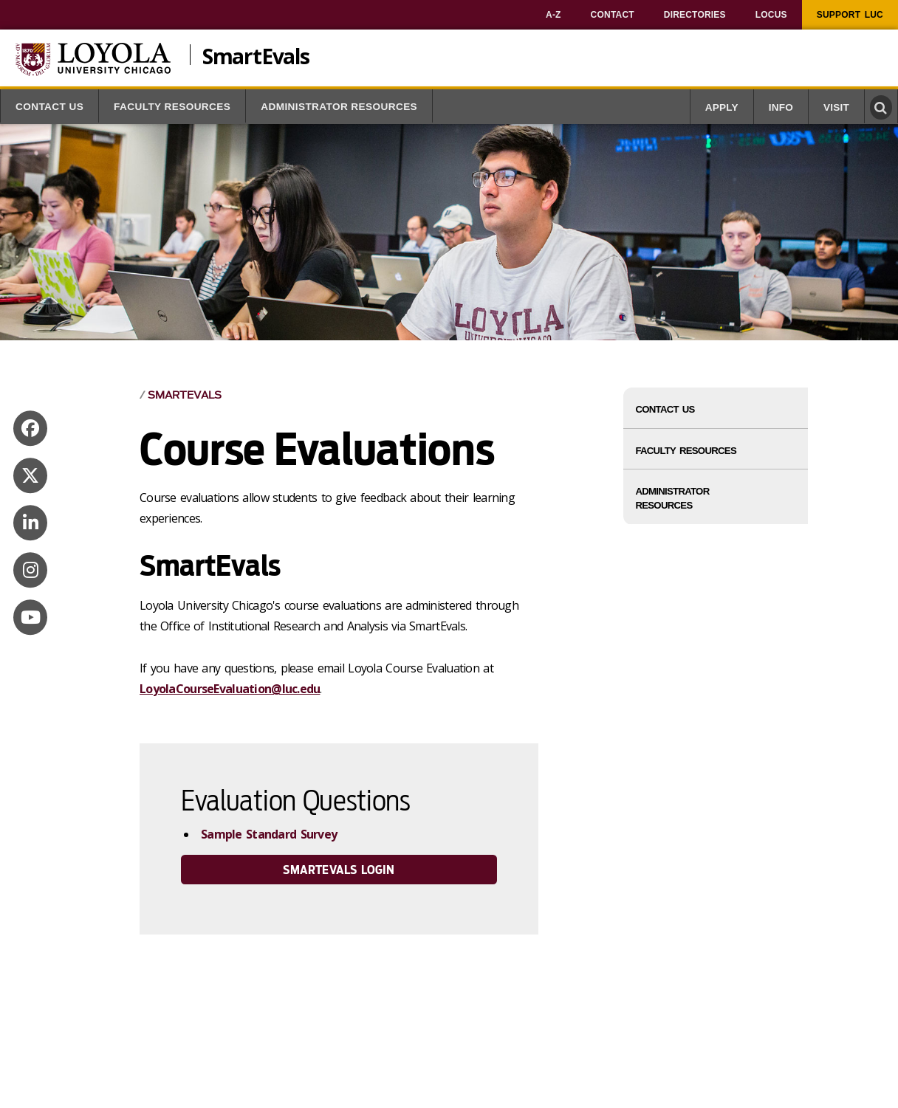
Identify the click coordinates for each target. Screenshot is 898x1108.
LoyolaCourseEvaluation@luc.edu (230, 689)
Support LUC (850, 15)
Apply (721, 107)
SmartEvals (255, 54)
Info (781, 107)
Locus (771, 15)
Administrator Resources (339, 106)
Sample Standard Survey (269, 834)
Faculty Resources (172, 106)
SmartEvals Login (338, 870)
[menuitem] (553, 15)
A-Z (553, 15)
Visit (836, 107)
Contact (612, 15)
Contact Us (49, 106)
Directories (695, 15)
